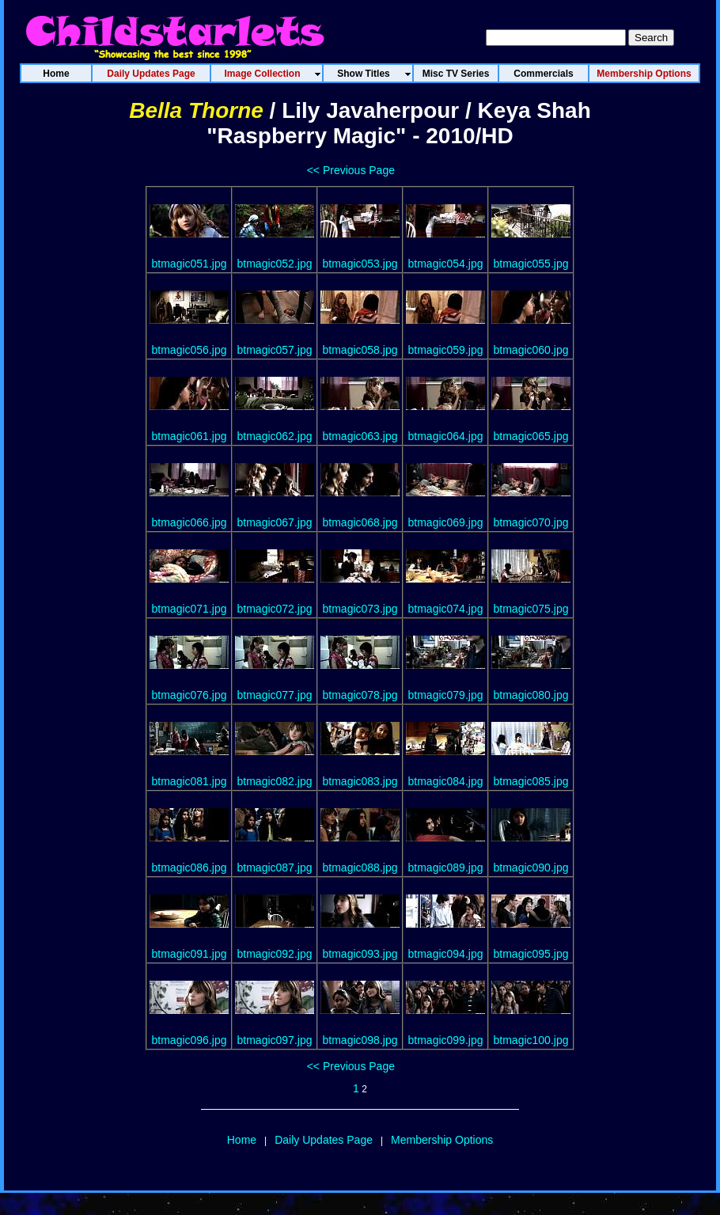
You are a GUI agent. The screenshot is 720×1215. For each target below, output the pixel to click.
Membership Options (442, 1139)
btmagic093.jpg (360, 953)
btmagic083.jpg (360, 781)
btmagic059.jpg (445, 350)
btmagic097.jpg (275, 1040)
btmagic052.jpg (275, 263)
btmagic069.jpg (445, 522)
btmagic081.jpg (189, 781)
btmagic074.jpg (445, 608)
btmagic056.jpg (189, 350)
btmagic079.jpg (445, 695)
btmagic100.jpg (531, 1040)
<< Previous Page (351, 170)
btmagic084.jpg (445, 781)
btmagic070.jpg (531, 522)
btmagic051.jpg (189, 263)
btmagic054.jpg (445, 263)
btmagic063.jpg (360, 436)
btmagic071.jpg (189, 608)
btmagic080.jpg (531, 695)
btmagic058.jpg (360, 350)
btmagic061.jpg (189, 436)
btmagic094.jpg (445, 953)
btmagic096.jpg (189, 1040)
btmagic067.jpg (275, 522)
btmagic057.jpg (275, 350)
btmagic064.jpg (445, 436)
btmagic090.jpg (531, 867)
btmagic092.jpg (275, 953)
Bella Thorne (196, 110)
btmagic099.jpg (445, 1040)
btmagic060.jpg (531, 350)
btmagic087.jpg (275, 867)
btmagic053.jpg (360, 263)
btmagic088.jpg (360, 867)
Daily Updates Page (324, 1139)
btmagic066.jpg (189, 522)
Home (241, 1139)
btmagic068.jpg (360, 522)
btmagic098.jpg (360, 1040)
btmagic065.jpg (531, 436)
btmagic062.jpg (275, 436)
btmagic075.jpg (531, 608)
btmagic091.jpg (189, 953)
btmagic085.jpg (531, 781)
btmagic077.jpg (275, 695)
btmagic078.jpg (360, 695)
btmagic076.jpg (189, 695)
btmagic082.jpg (275, 781)
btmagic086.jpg (189, 867)
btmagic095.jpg (531, 953)
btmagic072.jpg (275, 608)
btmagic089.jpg (445, 867)
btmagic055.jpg (531, 263)
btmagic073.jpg (360, 608)
